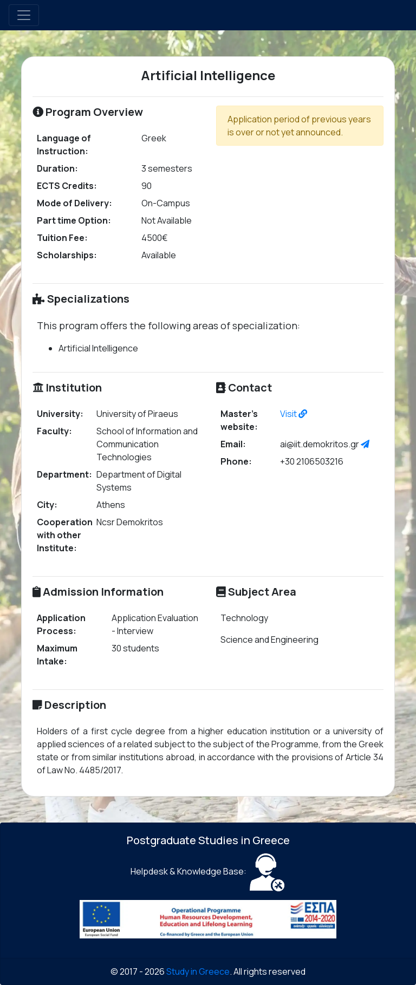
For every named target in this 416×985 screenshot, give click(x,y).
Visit (293, 414)
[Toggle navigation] (24, 15)
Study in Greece (198, 971)
